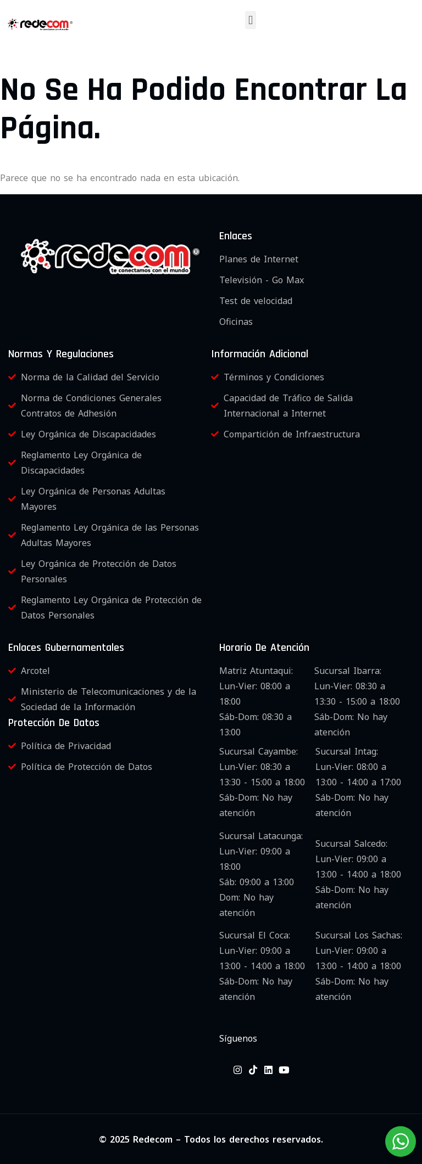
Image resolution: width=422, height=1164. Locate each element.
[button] (250, 20)
